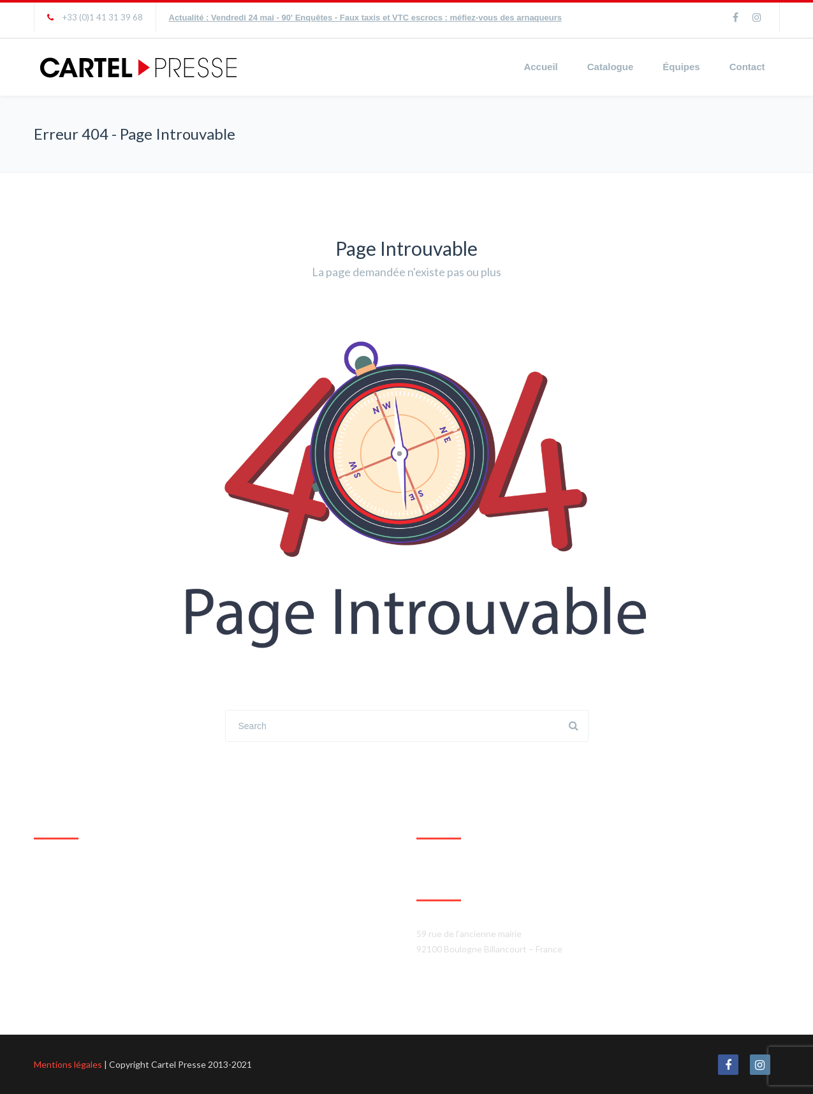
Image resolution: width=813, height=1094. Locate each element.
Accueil (540, 66)
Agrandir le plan (65, 988)
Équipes (681, 66)
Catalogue (610, 66)
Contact (747, 66)
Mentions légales (68, 1064)
